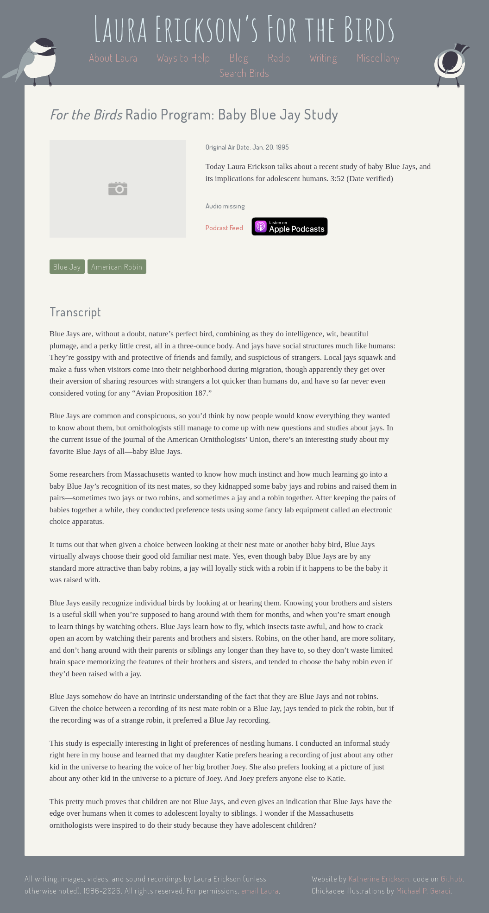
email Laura (260, 890)
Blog (239, 57)
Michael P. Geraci (423, 890)
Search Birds (244, 72)
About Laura (114, 57)
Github (452, 878)
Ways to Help (185, 57)
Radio (280, 57)
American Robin (117, 266)
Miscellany (378, 57)
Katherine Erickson (379, 878)
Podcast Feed (224, 227)
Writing (323, 57)
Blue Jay (67, 266)
